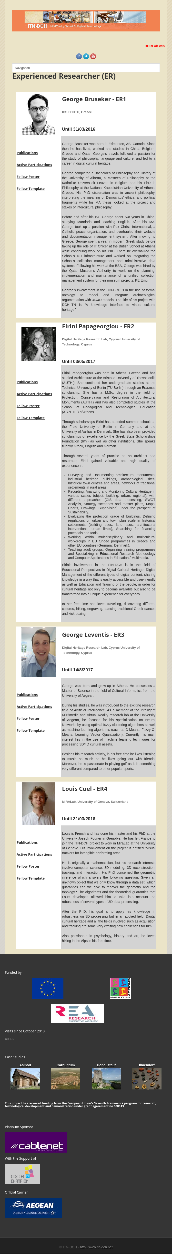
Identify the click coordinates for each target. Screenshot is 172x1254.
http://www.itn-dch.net (96, 1247)
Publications (27, 152)
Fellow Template (31, 188)
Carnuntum (66, 1065)
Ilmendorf (147, 1065)
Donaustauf (106, 1065)
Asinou (25, 1065)
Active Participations (34, 164)
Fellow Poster (28, 176)
